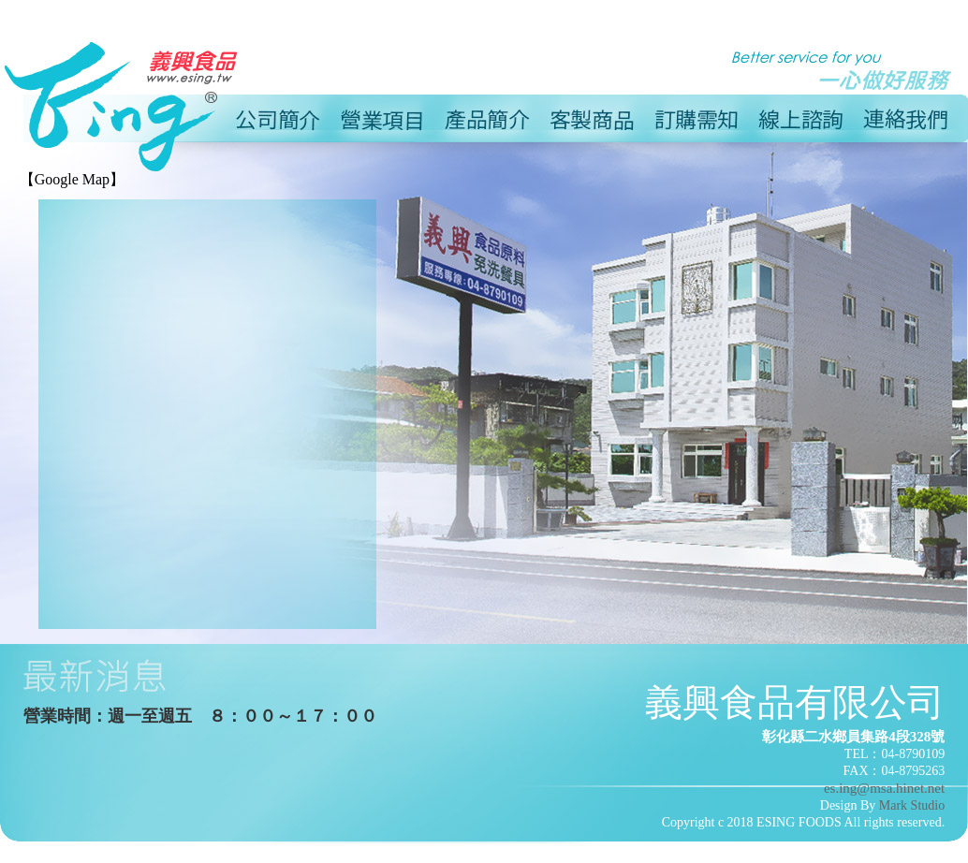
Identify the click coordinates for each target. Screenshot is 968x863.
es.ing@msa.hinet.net (884, 788)
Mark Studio (912, 805)
